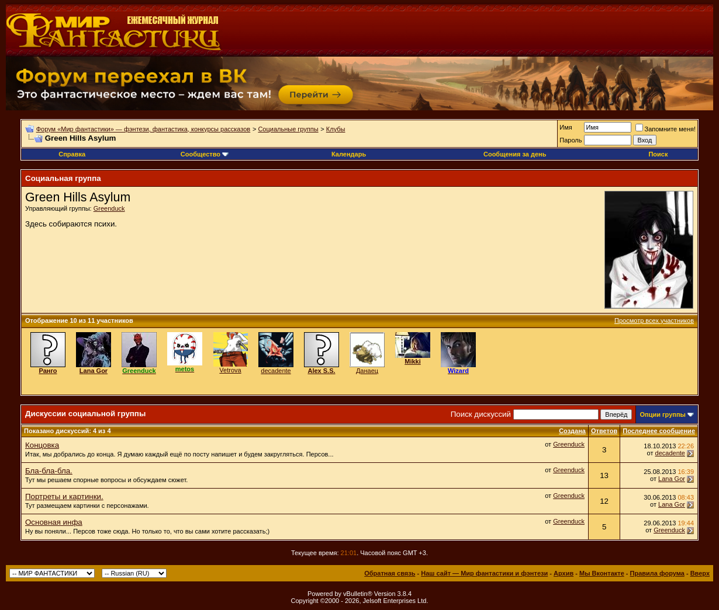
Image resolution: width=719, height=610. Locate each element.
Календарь (348, 154)
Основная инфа (53, 522)
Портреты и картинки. (64, 496)
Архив (563, 573)
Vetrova (230, 370)
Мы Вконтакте (601, 573)
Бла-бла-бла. (48, 470)
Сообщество (205, 154)
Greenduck (109, 208)
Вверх (700, 573)
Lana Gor (671, 478)
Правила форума (657, 573)
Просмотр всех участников (654, 320)
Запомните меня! (665, 129)
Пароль (570, 140)
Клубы (335, 129)
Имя (565, 127)
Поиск (658, 154)
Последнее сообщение (659, 430)
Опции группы (663, 414)
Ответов (604, 430)
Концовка (42, 445)
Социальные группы (288, 129)
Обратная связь (389, 573)
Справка (71, 154)
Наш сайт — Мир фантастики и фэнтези (484, 573)
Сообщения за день (514, 154)
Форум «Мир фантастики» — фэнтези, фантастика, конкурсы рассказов (143, 129)
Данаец (367, 370)
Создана (572, 430)
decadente (276, 370)
